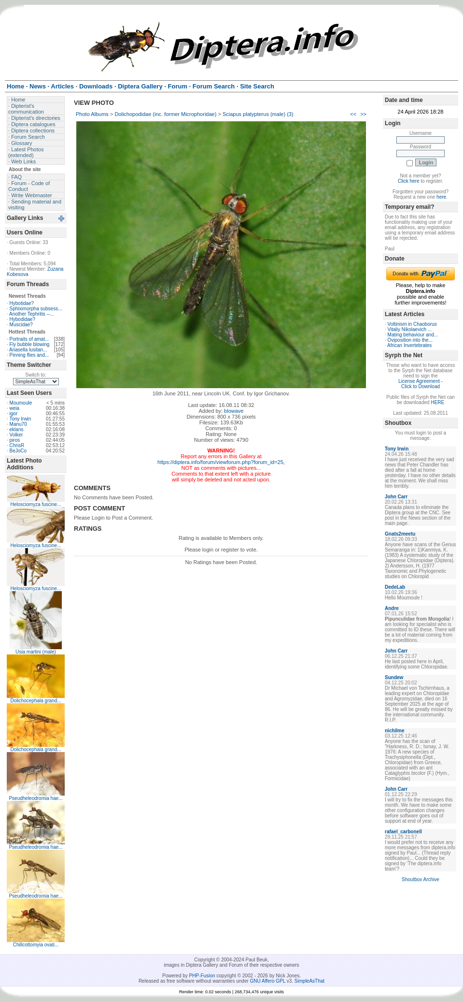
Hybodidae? (22, 319)
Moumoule (21, 403)
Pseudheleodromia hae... (35, 798)
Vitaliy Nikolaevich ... (410, 329)
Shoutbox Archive (420, 879)
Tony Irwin (20, 418)
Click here (408, 181)
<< (353, 114)
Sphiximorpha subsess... (36, 308)
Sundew (394, 677)
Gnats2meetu (400, 534)
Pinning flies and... (29, 355)
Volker (16, 434)
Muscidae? (21, 324)
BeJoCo (18, 450)
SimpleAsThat (309, 981)
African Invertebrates (409, 345)
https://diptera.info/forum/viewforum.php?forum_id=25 (220, 462)
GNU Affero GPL (267, 981)
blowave (233, 411)
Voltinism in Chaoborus (412, 324)
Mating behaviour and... (413, 334)
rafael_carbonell (403, 831)
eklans (17, 429)
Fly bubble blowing (30, 344)
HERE (437, 402)
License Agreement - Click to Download (420, 383)
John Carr (396, 496)
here (441, 197)
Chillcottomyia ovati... (35, 944)
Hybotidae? (22, 303)
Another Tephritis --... (31, 314)
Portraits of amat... (29, 339)
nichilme (395, 730)
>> (363, 114)
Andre (392, 608)
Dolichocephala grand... (35, 700)
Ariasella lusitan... (28, 349)
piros (15, 440)
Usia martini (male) (35, 651)
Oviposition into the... (410, 340)
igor (14, 413)
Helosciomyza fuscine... (35, 504)
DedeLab (395, 587)
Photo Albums (92, 114)
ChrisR (17, 445)
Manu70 (18, 424)
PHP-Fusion (202, 975)
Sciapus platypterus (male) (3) (258, 114)
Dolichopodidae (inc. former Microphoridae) (165, 114)
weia (15, 408)
